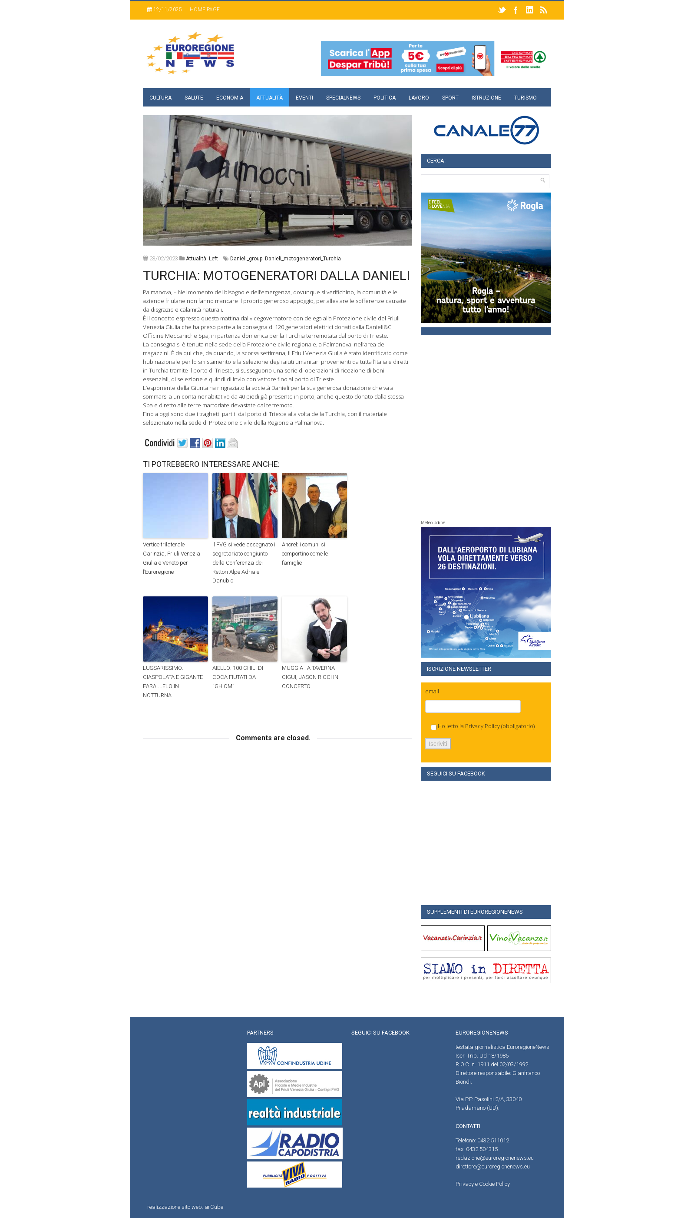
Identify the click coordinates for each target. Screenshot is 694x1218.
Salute (194, 98)
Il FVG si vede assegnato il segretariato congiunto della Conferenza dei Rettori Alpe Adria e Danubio (244, 562)
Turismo (525, 98)
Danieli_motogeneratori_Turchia (303, 259)
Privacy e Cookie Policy (483, 1184)
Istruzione (486, 98)
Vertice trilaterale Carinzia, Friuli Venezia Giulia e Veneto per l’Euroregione (171, 558)
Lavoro (419, 98)
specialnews (343, 98)
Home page (205, 10)
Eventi (304, 98)
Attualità (269, 98)
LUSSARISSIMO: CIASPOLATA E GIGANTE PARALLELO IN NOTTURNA (173, 681)
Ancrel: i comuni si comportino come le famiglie (305, 553)
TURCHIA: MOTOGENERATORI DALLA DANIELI (276, 275)
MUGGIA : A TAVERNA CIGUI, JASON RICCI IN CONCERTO (310, 677)
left (213, 259)
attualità (196, 259)
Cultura (160, 98)
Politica (384, 98)
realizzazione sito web (174, 1207)
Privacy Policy (482, 726)
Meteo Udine (433, 522)
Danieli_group (246, 259)
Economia (229, 98)
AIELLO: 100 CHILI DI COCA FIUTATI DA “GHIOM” (237, 677)
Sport (450, 98)
